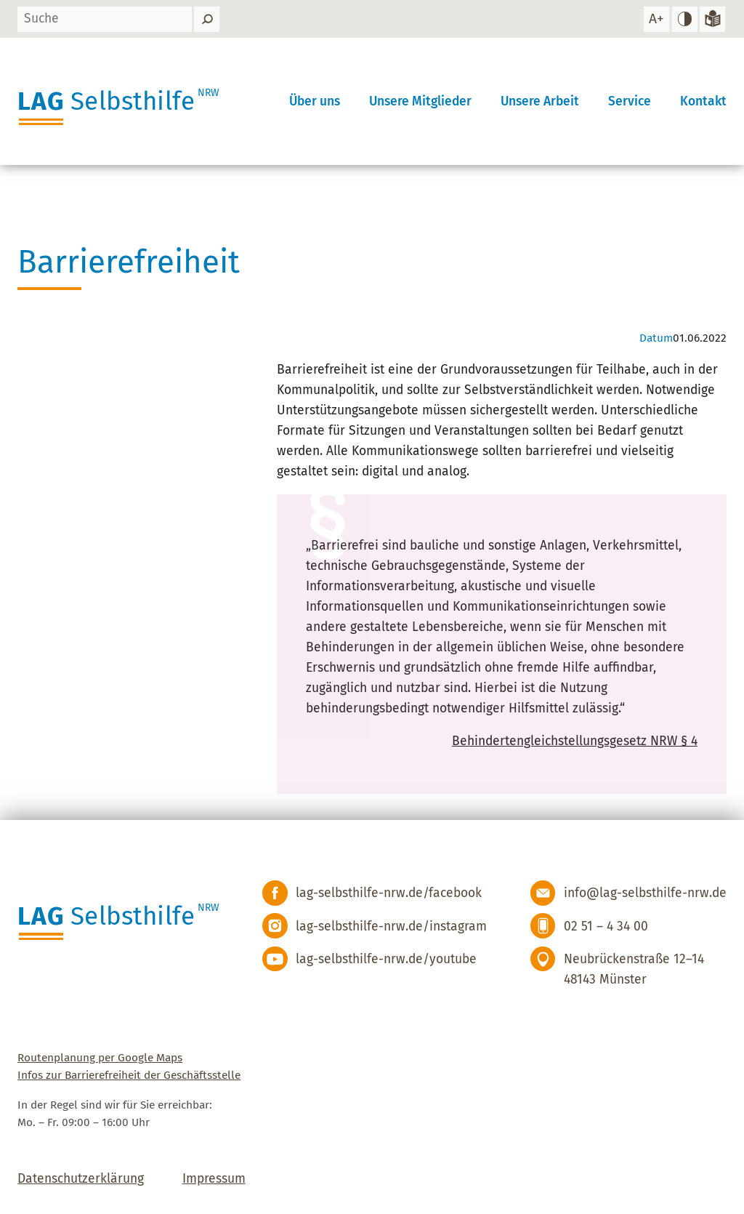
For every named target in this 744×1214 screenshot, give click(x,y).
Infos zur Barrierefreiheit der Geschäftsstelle (128, 1075)
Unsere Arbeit (540, 101)
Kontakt (703, 101)
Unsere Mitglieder (420, 101)
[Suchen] (206, 19)
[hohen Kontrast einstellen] (685, 19)
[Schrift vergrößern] (656, 19)
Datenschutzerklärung (80, 1178)
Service (629, 101)
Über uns (314, 101)
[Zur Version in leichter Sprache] (712, 19)
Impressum (214, 1178)
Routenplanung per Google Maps (99, 1057)
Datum (656, 338)
